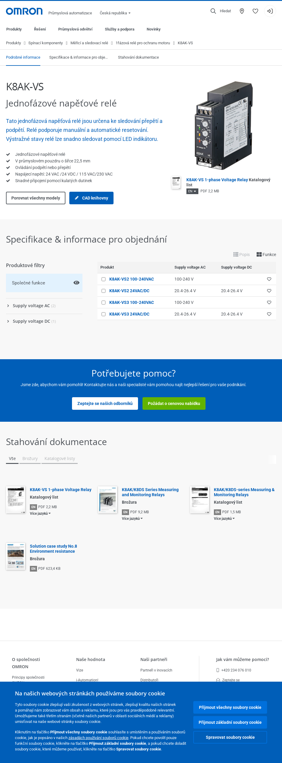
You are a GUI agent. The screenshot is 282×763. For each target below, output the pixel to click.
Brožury (30, 459)
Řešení (40, 29)
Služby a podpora (119, 29)
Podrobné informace (23, 57)
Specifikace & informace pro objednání (79, 57)
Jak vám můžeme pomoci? (242, 659)
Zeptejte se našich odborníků (105, 403)
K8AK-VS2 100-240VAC (131, 279)
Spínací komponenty (45, 43)
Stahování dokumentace (138, 57)
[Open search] (221, 11)
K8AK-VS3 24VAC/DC (129, 314)
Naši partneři (153, 659)
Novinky (154, 29)
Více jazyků (39, 514)
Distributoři (149, 680)
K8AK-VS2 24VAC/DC (129, 291)
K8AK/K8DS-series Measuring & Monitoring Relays (244, 492)
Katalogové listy (60, 459)
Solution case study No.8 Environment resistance (53, 549)
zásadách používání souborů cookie (98, 737)
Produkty (14, 29)
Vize (79, 670)
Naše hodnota (90, 659)
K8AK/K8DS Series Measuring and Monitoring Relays (150, 492)
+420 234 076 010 (233, 670)
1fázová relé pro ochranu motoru (143, 43)
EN (190, 192)
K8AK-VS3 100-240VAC (131, 302)
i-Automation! (87, 680)
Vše (12, 459)
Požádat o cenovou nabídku (174, 403)
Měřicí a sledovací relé (89, 43)
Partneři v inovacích (156, 670)
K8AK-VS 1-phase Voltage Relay (60, 490)
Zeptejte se (228, 680)
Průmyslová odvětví (75, 29)
